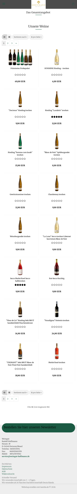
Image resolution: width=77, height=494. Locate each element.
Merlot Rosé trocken (56, 362)
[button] (4, 37)
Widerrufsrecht (8, 474)
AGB (4, 471)
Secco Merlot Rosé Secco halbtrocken (20, 279)
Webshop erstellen (29, 487)
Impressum (7, 466)
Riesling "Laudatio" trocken (56, 110)
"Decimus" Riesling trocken (20, 110)
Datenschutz (7, 469)
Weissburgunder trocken (20, 236)
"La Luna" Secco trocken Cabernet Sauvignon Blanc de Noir (57, 237)
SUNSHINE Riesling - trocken (56, 68)
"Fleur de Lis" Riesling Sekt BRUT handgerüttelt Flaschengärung (20, 321)
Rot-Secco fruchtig (56, 278)
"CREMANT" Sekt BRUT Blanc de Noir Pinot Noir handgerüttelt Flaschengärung (20, 363)
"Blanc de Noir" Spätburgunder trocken (57, 153)
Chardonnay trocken (56, 194)
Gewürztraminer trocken (20, 194)
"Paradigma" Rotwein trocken (56, 320)
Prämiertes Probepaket (20, 68)
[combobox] (20, 37)
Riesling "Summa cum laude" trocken (20, 153)
